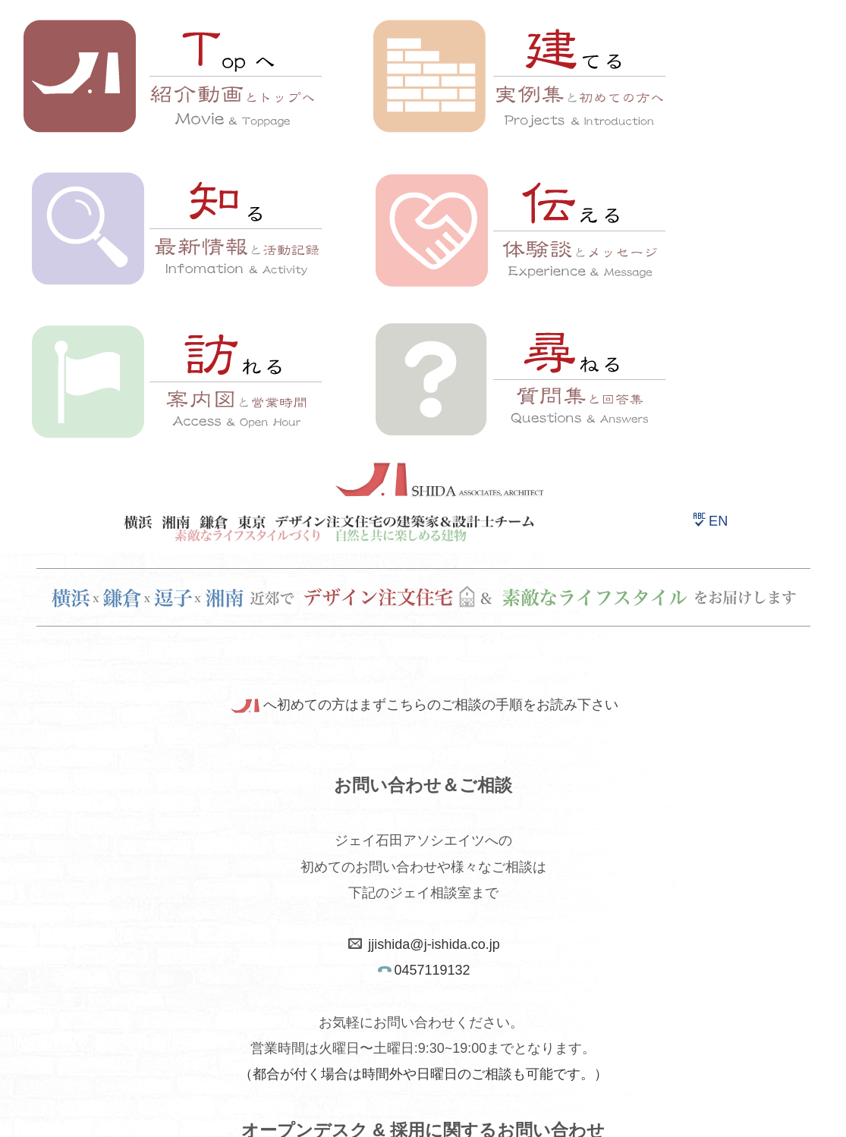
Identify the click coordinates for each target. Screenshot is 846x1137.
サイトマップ (382, 979)
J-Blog (523, 1014)
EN (710, 63)
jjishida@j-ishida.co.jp (433, 487)
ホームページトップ (260, 979)
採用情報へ (424, 738)
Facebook (603, 1014)
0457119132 (432, 512)
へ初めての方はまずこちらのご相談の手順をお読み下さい (423, 248)
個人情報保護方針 (346, 1014)
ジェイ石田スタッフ (590, 979)
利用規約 (242, 1014)
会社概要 (480, 979)
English (448, 1014)
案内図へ (423, 907)
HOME (389, 1104)
